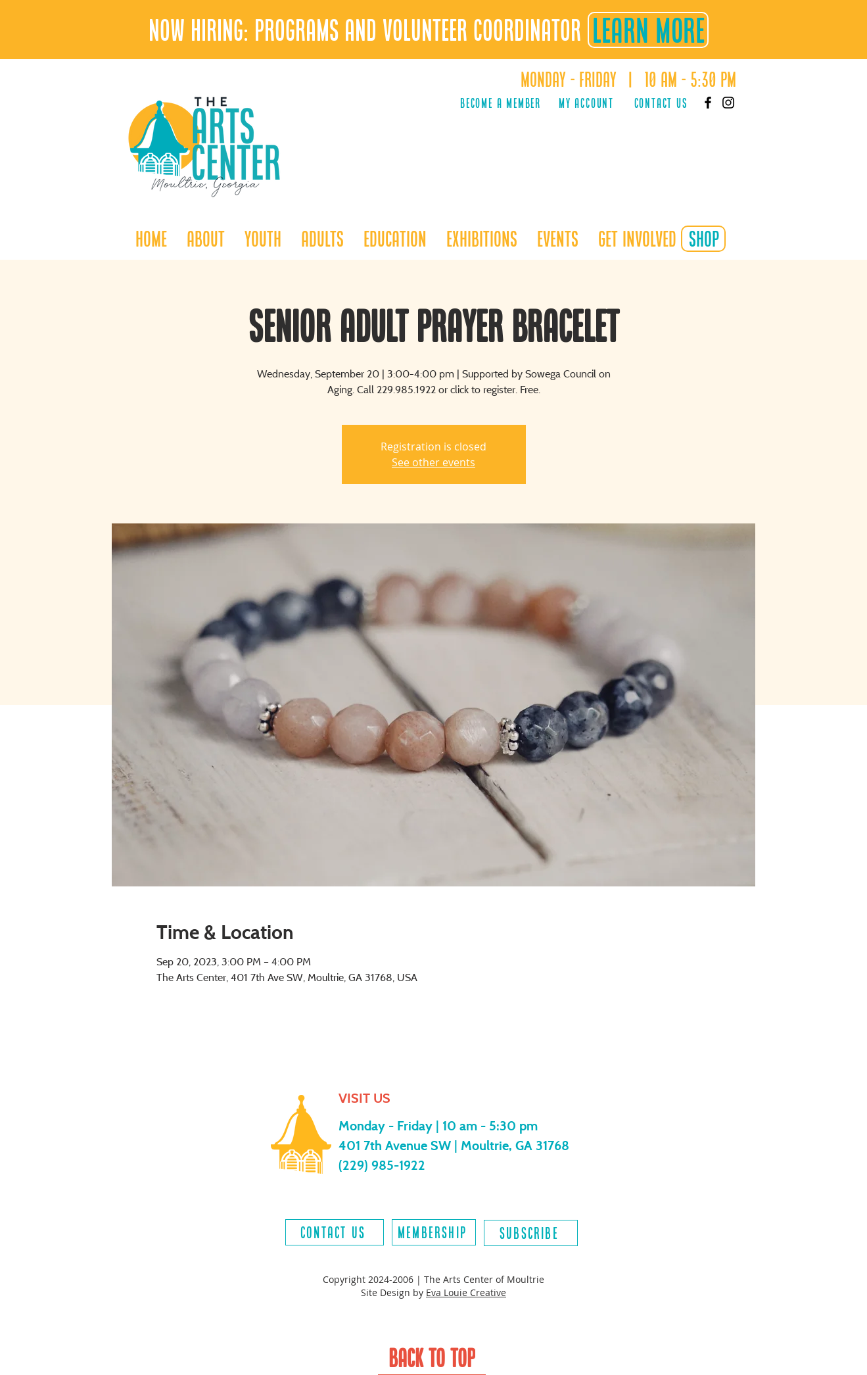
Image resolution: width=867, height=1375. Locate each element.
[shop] (703, 239)
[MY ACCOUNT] (586, 102)
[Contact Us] (661, 102)
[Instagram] (728, 102)
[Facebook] (708, 102)
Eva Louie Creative (466, 1292)
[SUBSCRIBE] (531, 1233)
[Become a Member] (500, 102)
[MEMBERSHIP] (434, 1232)
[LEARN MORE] (648, 30)
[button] (263, 238)
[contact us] (334, 1232)
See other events (433, 462)
